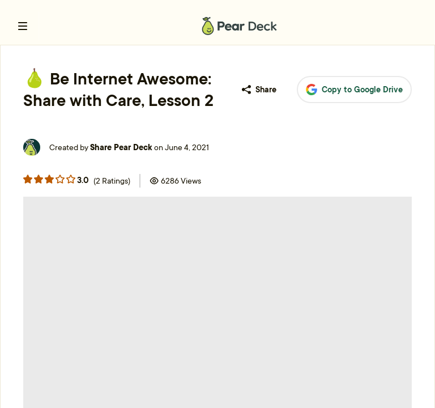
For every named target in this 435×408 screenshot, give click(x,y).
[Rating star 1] (38, 179)
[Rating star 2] (49, 179)
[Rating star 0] (27, 179)
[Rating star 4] (70, 179)
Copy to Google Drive (354, 90)
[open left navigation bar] (22, 26)
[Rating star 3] (60, 179)
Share (259, 89)
